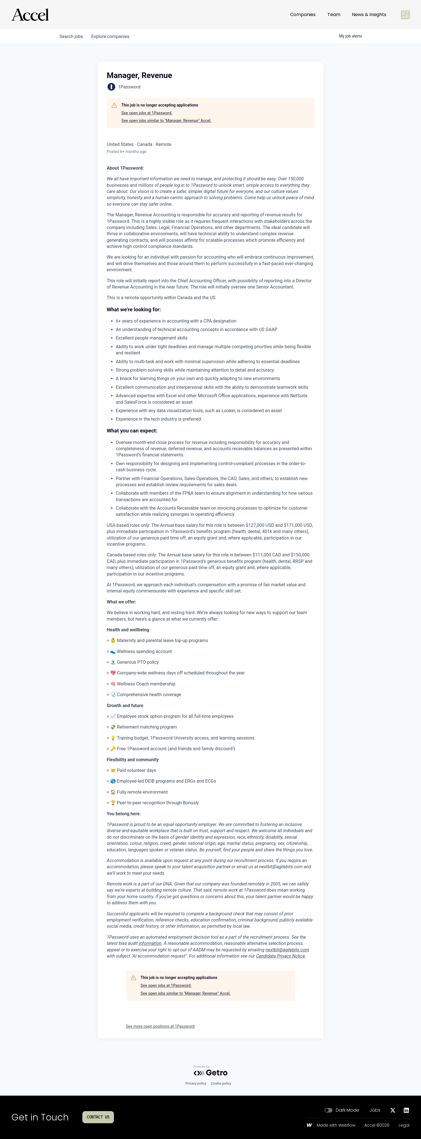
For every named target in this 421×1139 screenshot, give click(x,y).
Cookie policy (221, 1083)
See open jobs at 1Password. (147, 113)
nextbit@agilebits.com (287, 950)
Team (333, 14)
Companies (303, 14)
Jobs (374, 1110)
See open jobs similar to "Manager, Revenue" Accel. (167, 120)
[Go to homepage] (30, 14)
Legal (404, 1125)
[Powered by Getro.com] (211, 1070)
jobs (71, 36)
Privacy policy (195, 1083)
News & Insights (369, 14)
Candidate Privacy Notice (280, 956)
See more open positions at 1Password (160, 1026)
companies (111, 36)
